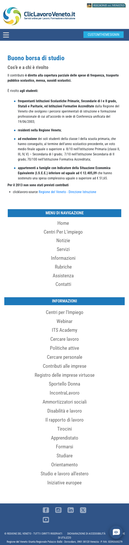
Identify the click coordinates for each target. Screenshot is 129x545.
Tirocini (64, 429)
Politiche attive (64, 348)
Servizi (63, 249)
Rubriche (63, 267)
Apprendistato (64, 438)
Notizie (63, 240)
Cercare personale (64, 357)
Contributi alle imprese (64, 366)
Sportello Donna (64, 384)
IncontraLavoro (65, 393)
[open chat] (116, 532)
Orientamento (64, 465)
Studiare (65, 456)
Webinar (64, 321)
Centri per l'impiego (63, 232)
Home (63, 223)
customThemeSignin (103, 35)
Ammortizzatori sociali (65, 402)
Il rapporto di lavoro (64, 420)
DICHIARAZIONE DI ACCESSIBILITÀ (86, 533)
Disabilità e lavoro (64, 411)
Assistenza (63, 276)
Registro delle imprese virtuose (65, 375)
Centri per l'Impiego (64, 312)
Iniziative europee (64, 483)
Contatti (63, 284)
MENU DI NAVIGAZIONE (65, 212)
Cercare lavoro (64, 339)
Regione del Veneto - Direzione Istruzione (67, 192)
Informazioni (63, 258)
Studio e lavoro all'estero (65, 474)
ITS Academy (64, 330)
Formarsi (64, 447)
